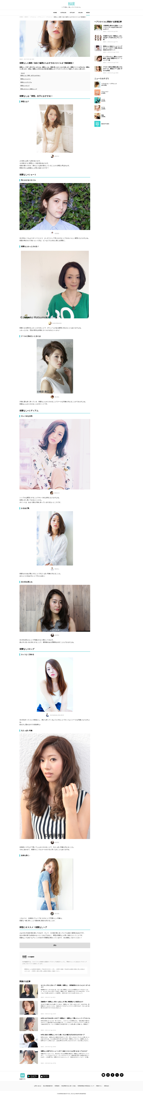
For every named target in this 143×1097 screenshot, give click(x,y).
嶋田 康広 (55, 397)
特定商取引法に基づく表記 (68, 1086)
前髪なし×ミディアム (26, 82)
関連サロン (99, 1086)
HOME (55, 12)
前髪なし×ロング (24, 85)
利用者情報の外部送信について (86, 1086)
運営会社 (106, 1086)
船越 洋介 (55, 156)
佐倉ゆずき (55, 493)
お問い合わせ (37, 1086)
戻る (54, 945)
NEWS (88, 12)
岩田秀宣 (55, 635)
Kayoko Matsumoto (55, 323)
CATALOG (63, 12)
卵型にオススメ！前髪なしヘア (28, 89)
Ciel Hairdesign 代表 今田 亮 (55, 715)
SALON (80, 12)
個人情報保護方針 (48, 1086)
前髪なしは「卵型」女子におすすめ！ (30, 75)
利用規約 (57, 1086)
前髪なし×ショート (25, 79)
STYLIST (72, 12)
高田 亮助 (55, 913)
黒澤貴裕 (55, 233)
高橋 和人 (55, 569)
